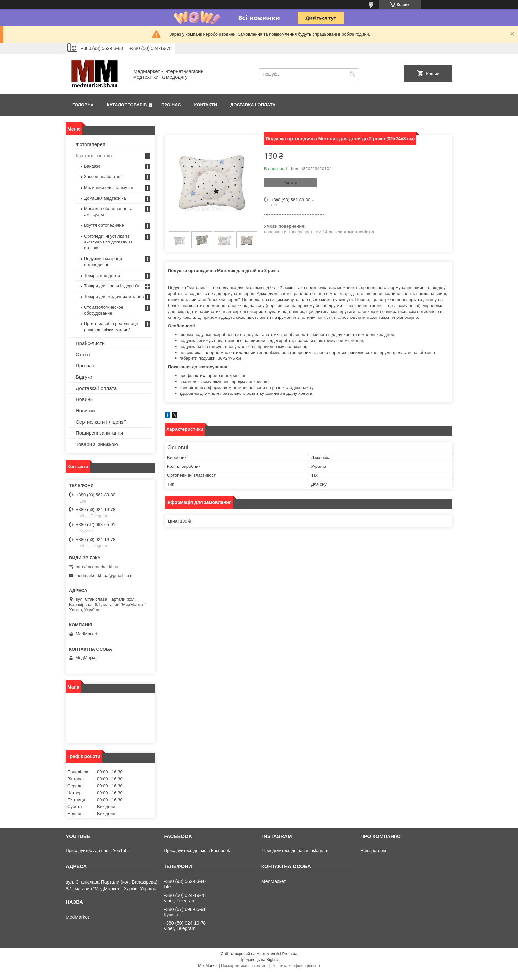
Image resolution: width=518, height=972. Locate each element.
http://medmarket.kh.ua (98, 566)
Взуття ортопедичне (104, 225)
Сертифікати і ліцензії (101, 422)
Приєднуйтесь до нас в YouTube (98, 850)
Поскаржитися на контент (244, 965)
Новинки (85, 410)
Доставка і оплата (252, 104)
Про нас (171, 104)
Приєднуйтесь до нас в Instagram (295, 850)
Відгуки (84, 377)
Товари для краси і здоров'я (111, 285)
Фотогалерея (90, 144)
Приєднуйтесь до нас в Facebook (197, 850)
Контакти (205, 104)
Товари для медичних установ (114, 296)
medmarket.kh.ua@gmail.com (103, 575)
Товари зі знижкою (97, 444)
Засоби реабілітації (103, 176)
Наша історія (373, 850)
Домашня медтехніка (105, 198)
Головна (82, 104)
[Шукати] (352, 74)
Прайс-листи (90, 343)
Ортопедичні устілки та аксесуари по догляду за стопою (108, 242)
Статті (83, 354)
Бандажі (92, 166)
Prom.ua (289, 954)
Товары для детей (102, 275)
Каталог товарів (127, 104)
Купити (290, 182)
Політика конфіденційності (295, 965)
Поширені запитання (99, 433)
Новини (84, 399)
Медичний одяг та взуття (108, 187)
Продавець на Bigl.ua (259, 959)
